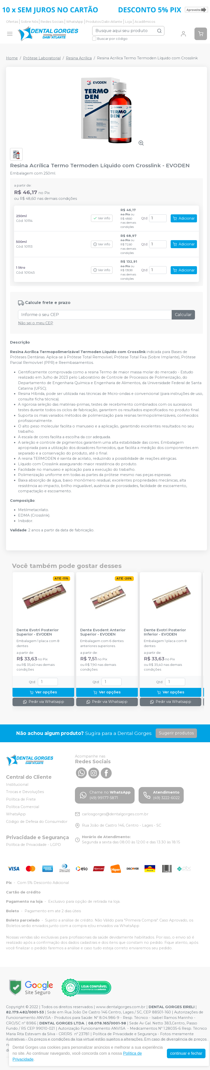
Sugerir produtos (176, 733)
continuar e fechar (186, 1053)
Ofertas (12, 22)
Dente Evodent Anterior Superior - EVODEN (103, 632)
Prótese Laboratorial (42, 58)
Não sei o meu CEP (35, 323)
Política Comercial (22, 807)
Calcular (183, 314)
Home (12, 58)
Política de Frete (21, 799)
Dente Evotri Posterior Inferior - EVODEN (165, 632)
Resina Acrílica (79, 58)
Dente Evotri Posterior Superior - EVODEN (38, 632)
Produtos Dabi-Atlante (104, 22)
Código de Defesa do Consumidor (36, 821)
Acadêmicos (145, 22)
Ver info (101, 218)
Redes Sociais (52, 22)
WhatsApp (74, 22)
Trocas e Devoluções (25, 792)
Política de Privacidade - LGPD (33, 845)
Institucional (17, 784)
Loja (128, 22)
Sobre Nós (29, 22)
